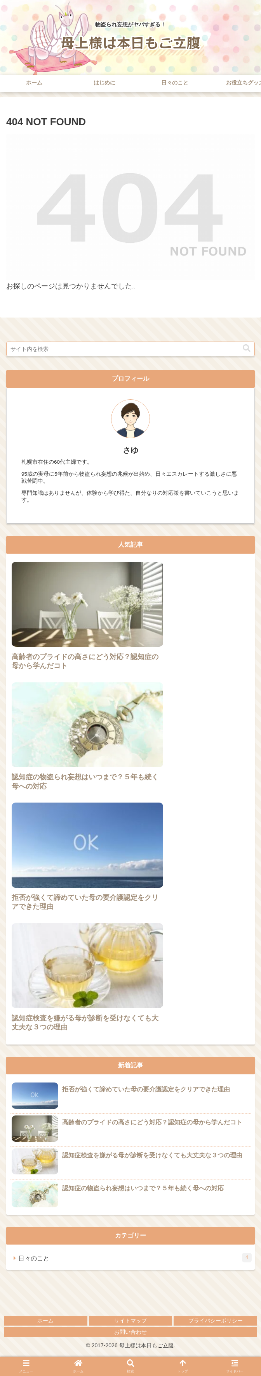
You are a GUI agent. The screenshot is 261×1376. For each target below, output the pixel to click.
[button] (247, 348)
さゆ (130, 450)
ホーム (45, 1320)
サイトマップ (130, 1320)
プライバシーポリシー (215, 1320)
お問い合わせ (130, 1332)
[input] (130, 349)
